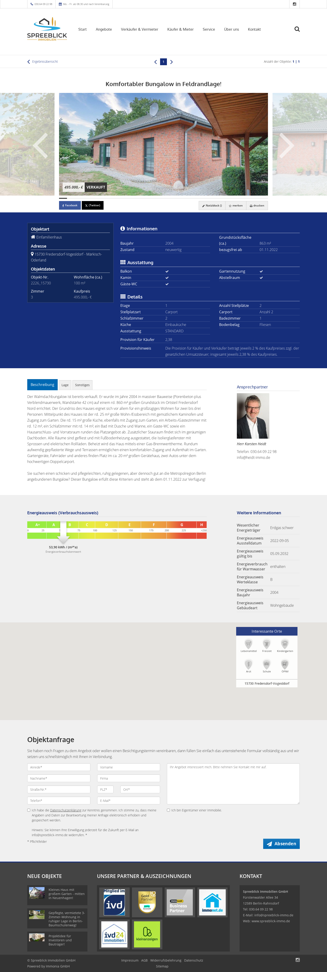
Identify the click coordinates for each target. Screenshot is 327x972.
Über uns (231, 29)
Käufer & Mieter (180, 29)
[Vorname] (128, 767)
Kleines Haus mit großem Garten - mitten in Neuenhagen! (67, 893)
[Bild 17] (192, 198)
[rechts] (171, 61)
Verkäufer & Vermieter (139, 29)
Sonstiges (82, 385)
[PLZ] (105, 789)
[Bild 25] (256, 198)
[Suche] (299, 32)
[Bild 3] (79, 198)
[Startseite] (47, 29)
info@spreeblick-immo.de (273, 915)
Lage (65, 385)
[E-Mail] (128, 800)
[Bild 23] (240, 198)
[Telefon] (58, 800)
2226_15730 (41, 283)
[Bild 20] (216, 198)
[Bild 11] (143, 198)
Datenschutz (193, 960)
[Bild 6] (103, 198)
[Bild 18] (199, 198)
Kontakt (254, 29)
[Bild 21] (224, 198)
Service (209, 29)
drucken (257, 205)
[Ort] (140, 789)
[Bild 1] (63, 198)
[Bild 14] (167, 198)
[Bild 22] (232, 198)
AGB (144, 960)
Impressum (130, 960)
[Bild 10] (135, 198)
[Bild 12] (151, 198)
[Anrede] (58, 767)
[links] (155, 61)
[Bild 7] (111, 198)
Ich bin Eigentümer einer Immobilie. (194, 810)
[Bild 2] (71, 198)
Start (82, 29)
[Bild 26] (264, 198)
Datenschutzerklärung (65, 810)
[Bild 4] (87, 198)
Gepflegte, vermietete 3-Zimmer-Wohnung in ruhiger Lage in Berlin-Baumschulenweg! (67, 919)
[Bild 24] (248, 198)
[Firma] (128, 778)
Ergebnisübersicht (42, 61)
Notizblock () (212, 205)
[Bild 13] (160, 198)
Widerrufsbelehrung (165, 960)
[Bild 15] (175, 198)
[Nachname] (58, 778)
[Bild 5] (95, 198)
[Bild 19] (208, 198)
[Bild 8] (119, 198)
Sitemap (162, 966)
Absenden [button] (285, 844)
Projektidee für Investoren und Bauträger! (60, 940)
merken (236, 205)
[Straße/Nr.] (58, 789)
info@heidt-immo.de (253, 457)
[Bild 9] (127, 198)
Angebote (104, 29)
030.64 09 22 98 (43, 4)
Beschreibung (42, 384)
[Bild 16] (184, 198)
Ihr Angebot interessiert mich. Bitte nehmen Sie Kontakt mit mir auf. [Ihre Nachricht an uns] (233, 783)
